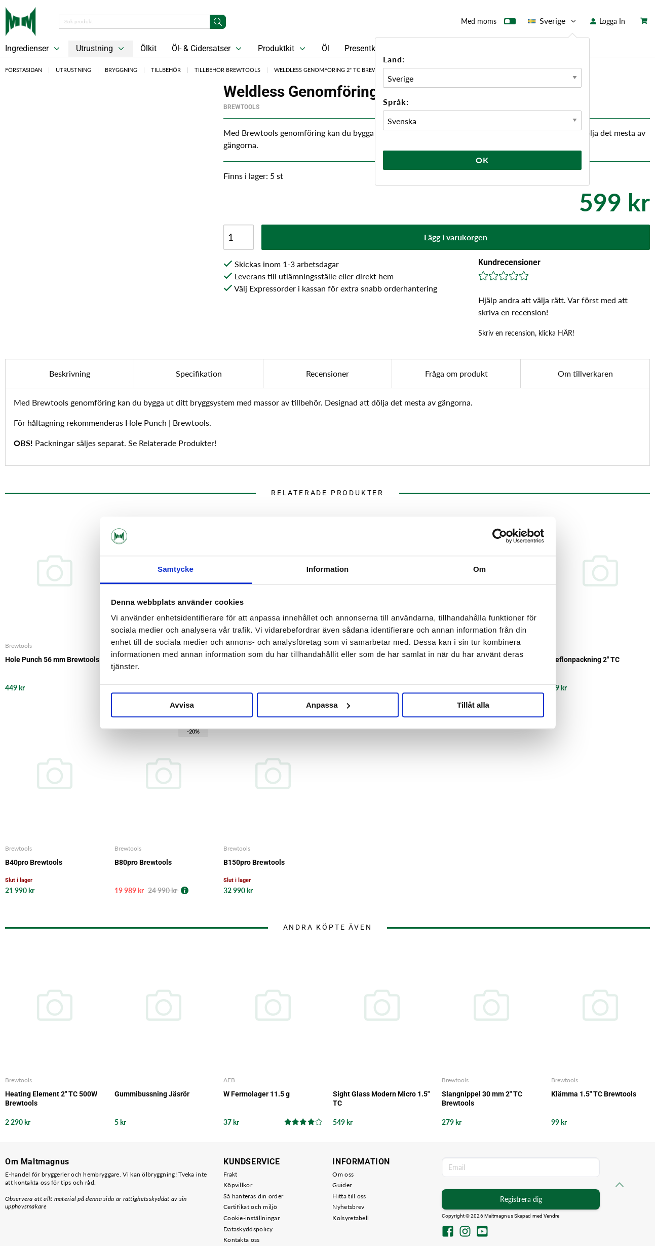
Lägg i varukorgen (455, 237)
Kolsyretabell (350, 1218)
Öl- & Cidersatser (208, 49)
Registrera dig (521, 1199)
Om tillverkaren (585, 373)
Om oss (343, 1174)
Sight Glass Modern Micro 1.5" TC (381, 1098)
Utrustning (101, 49)
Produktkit (282, 49)
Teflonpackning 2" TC (585, 659)
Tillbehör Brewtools (227, 69)
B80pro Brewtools (143, 862)
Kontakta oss (241, 1239)
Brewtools (241, 107)
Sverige (552, 20)
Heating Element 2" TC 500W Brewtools (51, 1098)
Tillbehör (166, 69)
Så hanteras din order (253, 1196)
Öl (325, 48)
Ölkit (148, 48)
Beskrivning (69, 373)
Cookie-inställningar (251, 1218)
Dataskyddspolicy (248, 1229)
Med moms (488, 23)
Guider (342, 1185)
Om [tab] (479, 569)
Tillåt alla (473, 705)
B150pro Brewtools (254, 862)
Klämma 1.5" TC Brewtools (593, 1094)
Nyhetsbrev (348, 1207)
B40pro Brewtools (33, 862)
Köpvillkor (237, 1185)
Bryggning (121, 69)
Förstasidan (23, 69)
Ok (482, 160)
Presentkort (364, 48)
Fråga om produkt (456, 373)
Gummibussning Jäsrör (151, 1094)
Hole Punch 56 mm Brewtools (52, 659)
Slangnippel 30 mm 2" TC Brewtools (482, 1098)
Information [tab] (327, 569)
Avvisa (182, 705)
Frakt (230, 1174)
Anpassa (328, 705)
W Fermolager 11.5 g (256, 1094)
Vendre (552, 1216)
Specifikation (199, 373)
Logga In (607, 21)
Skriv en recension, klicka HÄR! (526, 332)
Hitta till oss (349, 1196)
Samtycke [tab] (176, 569)
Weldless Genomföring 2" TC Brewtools (335, 69)
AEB (229, 1080)
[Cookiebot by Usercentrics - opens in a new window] (499, 536)
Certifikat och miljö (250, 1207)
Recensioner (327, 373)
